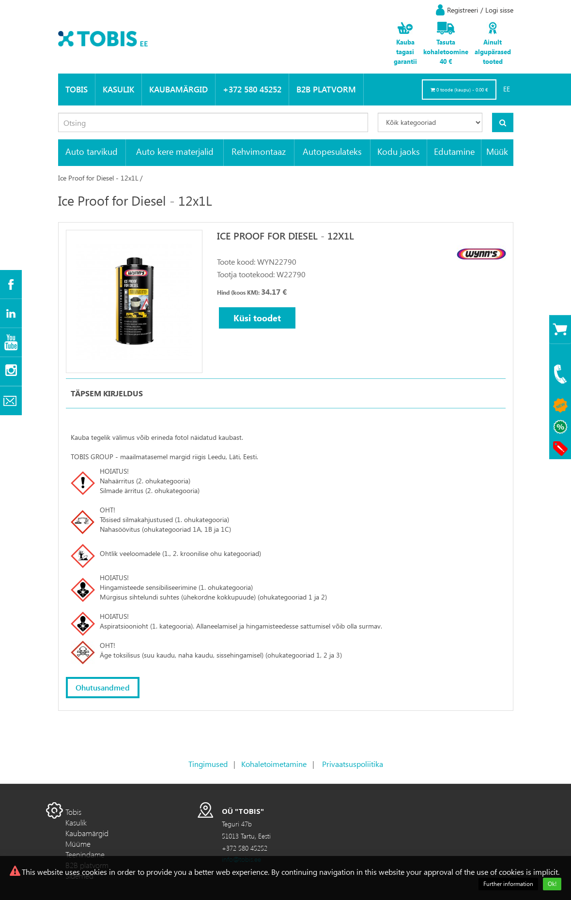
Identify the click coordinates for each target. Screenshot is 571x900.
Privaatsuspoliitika (352, 764)
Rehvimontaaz (258, 151)
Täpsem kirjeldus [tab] (107, 393)
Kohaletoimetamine (274, 764)
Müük (497, 151)
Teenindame (85, 854)
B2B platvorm (326, 89)
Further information (508, 883)
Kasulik (118, 89)
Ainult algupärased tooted (493, 51)
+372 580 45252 (252, 89)
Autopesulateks (332, 151)
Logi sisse (499, 10)
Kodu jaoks (398, 151)
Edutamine (454, 151)
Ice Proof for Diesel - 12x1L (98, 177)
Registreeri (462, 10)
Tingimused (208, 764)
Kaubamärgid (178, 89)
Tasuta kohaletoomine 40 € (445, 51)
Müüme (78, 844)
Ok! (552, 883)
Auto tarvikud (91, 151)
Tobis (76, 89)
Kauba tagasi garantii (405, 51)
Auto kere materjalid (175, 151)
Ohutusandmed (103, 687)
